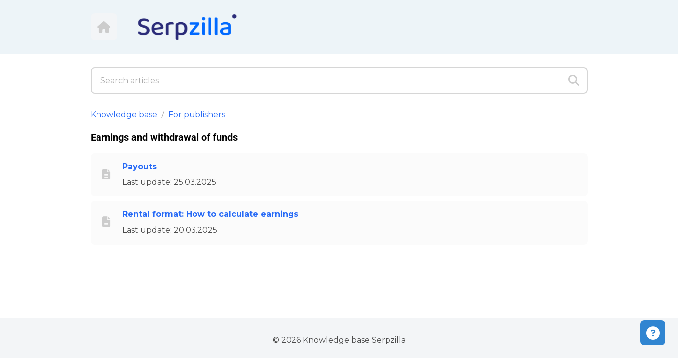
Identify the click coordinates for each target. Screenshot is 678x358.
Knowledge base (124, 114)
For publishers (196, 114)
